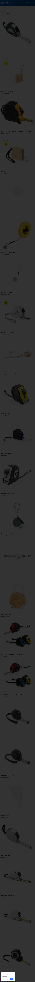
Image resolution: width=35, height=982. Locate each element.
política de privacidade (7, 976)
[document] (17, 491)
